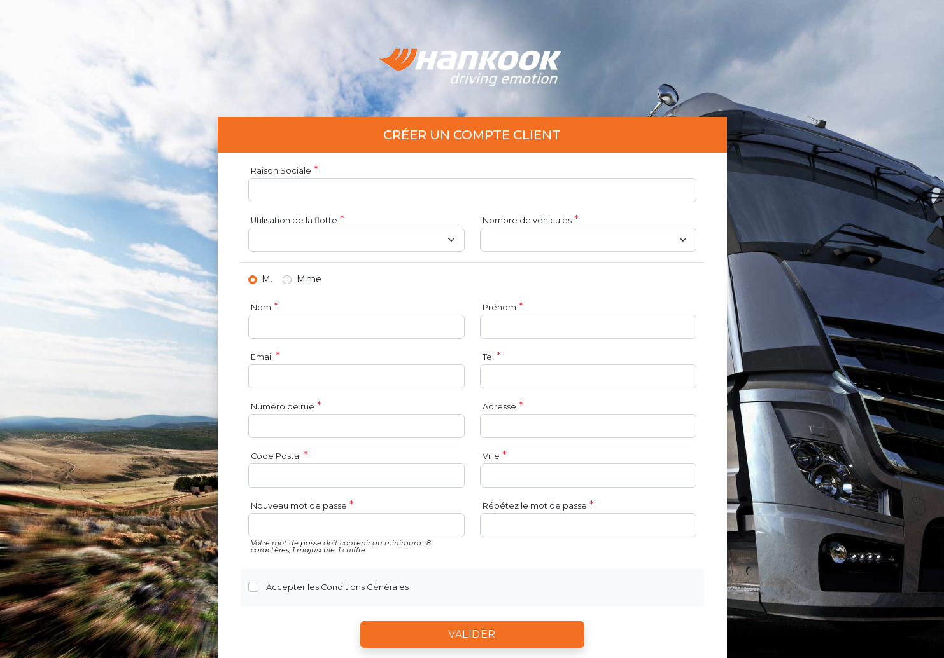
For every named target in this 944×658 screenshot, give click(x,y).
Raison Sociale (281, 170)
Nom (261, 307)
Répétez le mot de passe (535, 506)
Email (262, 357)
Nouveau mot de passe (299, 506)
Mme (309, 279)
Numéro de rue (282, 406)
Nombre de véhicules (527, 220)
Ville (491, 456)
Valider (472, 634)
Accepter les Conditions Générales (337, 587)
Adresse (499, 406)
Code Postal (276, 456)
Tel (488, 357)
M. (267, 279)
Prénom (499, 307)
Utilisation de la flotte (294, 220)
